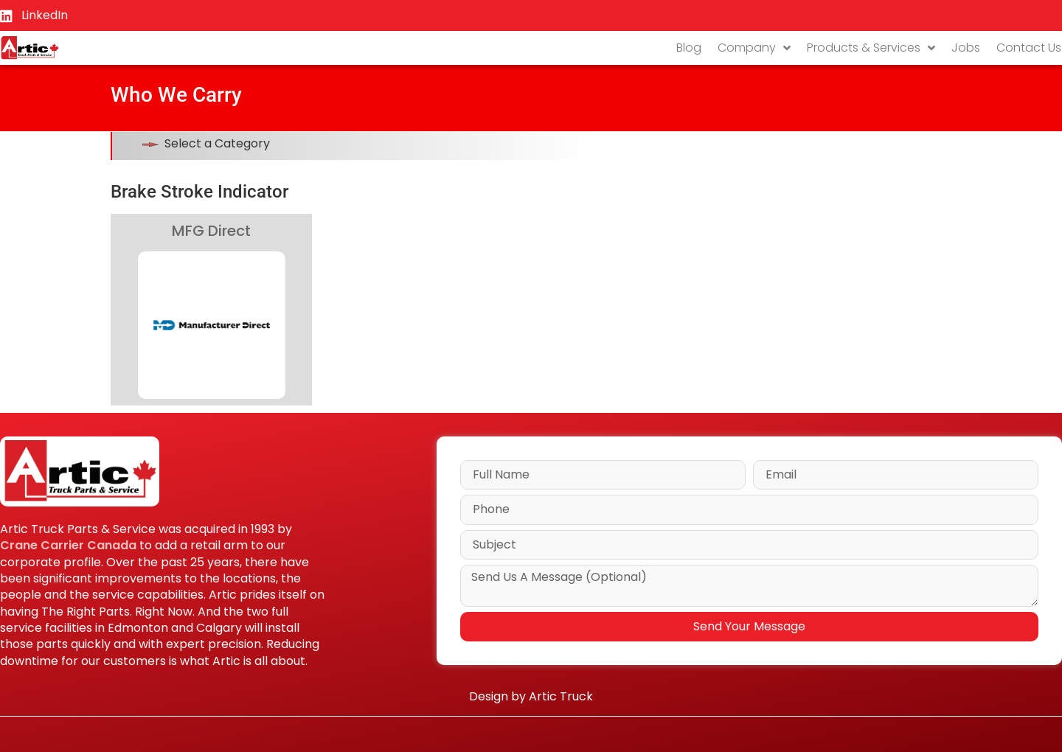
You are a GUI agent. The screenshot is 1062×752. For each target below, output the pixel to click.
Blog (688, 47)
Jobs (965, 47)
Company (754, 48)
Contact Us (1028, 47)
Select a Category (217, 143)
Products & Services (871, 48)
